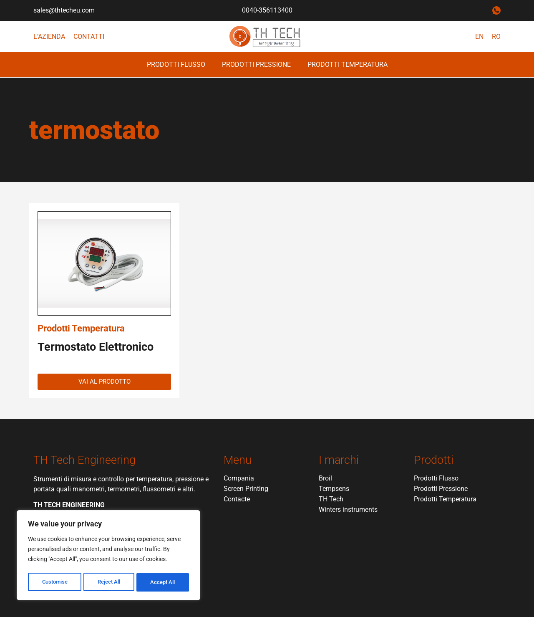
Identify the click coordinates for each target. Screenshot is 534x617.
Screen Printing (246, 489)
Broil (325, 478)
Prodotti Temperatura (347, 64)
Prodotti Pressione (256, 64)
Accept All (163, 582)
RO (496, 36)
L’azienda (49, 36)
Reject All (109, 582)
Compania (239, 478)
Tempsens (334, 489)
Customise (54, 582)
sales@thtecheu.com (64, 10)
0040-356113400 (267, 10)
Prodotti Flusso (176, 64)
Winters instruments (348, 509)
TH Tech (331, 499)
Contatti (88, 36)
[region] (108, 556)
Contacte (237, 499)
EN (479, 36)
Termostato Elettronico (96, 347)
